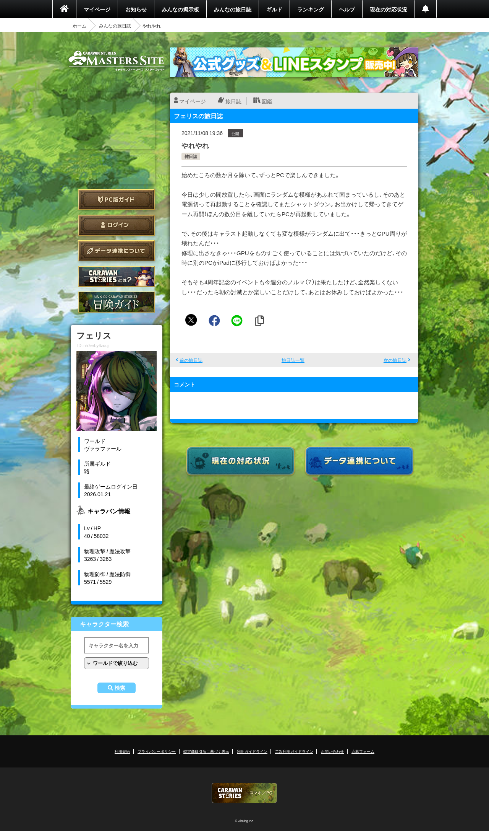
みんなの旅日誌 (232, 9)
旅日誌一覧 (293, 360)
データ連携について (116, 250)
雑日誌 (191, 156)
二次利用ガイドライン (294, 751)
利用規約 (122, 751)
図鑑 (267, 101)
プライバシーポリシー (157, 751)
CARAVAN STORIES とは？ (116, 276)
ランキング (310, 9)
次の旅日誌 (395, 360)
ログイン (116, 225)
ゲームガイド (116, 302)
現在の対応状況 (388, 9)
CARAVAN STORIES (244, 793)
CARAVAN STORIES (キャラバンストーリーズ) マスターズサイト (116, 60)
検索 (120, 688)
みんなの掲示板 (180, 9)
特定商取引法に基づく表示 (206, 751)
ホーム (79, 25)
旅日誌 (233, 101)
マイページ (97, 9)
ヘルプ (347, 9)
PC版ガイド (116, 199)
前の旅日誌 (191, 360)
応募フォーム (362, 751)
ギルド (274, 9)
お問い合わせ (332, 751)
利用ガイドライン (252, 751)
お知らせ (136, 9)
